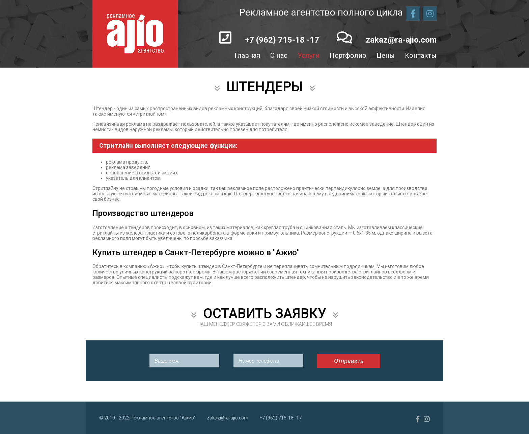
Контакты (421, 55)
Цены (386, 55)
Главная (247, 55)
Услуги (308, 55)
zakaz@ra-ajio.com (401, 40)
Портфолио (348, 55)
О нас (278, 55)
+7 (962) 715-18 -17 (282, 40)
